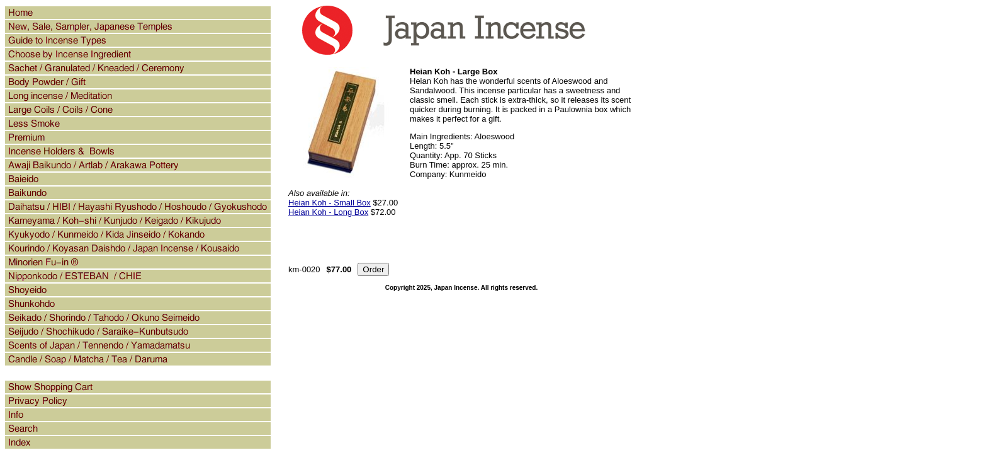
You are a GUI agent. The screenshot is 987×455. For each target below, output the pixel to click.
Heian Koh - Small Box (329, 202)
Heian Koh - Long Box (328, 212)
